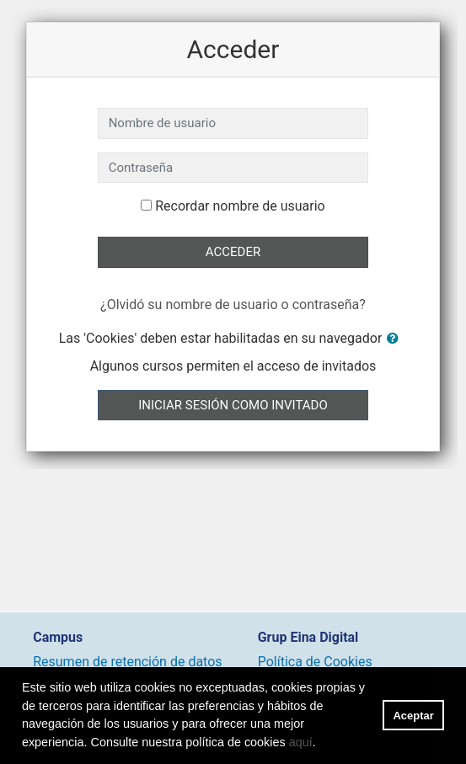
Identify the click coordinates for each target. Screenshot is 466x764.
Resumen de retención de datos (127, 662)
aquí (301, 742)
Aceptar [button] (414, 715)
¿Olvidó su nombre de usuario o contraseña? (233, 305)
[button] (396, 339)
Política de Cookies (315, 662)
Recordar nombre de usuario (239, 206)
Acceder (233, 251)
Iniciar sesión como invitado (232, 405)
